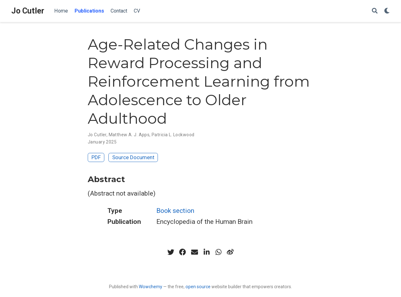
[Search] (375, 11)
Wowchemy (150, 286)
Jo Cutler (27, 10)
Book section (175, 210)
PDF (96, 157)
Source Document (133, 157)
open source (198, 286)
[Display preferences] (387, 11)
